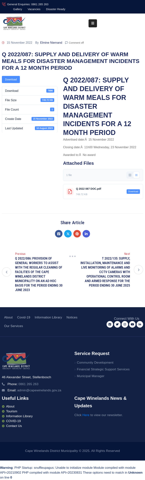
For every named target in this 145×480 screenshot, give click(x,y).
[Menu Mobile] (93, 23)
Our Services (13, 326)
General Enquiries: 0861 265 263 (27, 4)
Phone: (23, 384)
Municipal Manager (90, 376)
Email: (34, 390)
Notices (72, 317)
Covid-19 (23, 317)
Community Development (95, 362)
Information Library (48, 317)
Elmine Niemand (51, 42)
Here (85, 415)
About (8, 317)
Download (11, 79)
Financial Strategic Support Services (103, 369)
